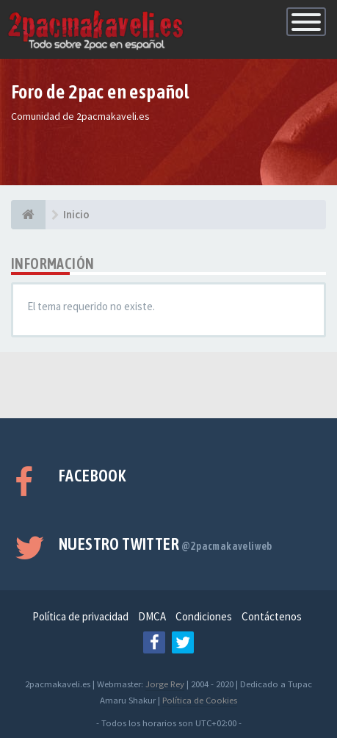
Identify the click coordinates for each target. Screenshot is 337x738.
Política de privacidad (80, 616)
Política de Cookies (199, 700)
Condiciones (203, 616)
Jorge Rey (164, 683)
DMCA (152, 616)
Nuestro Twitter (165, 544)
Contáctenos (272, 616)
